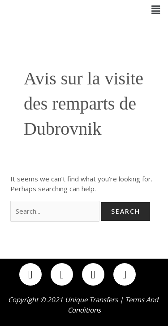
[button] (156, 9)
